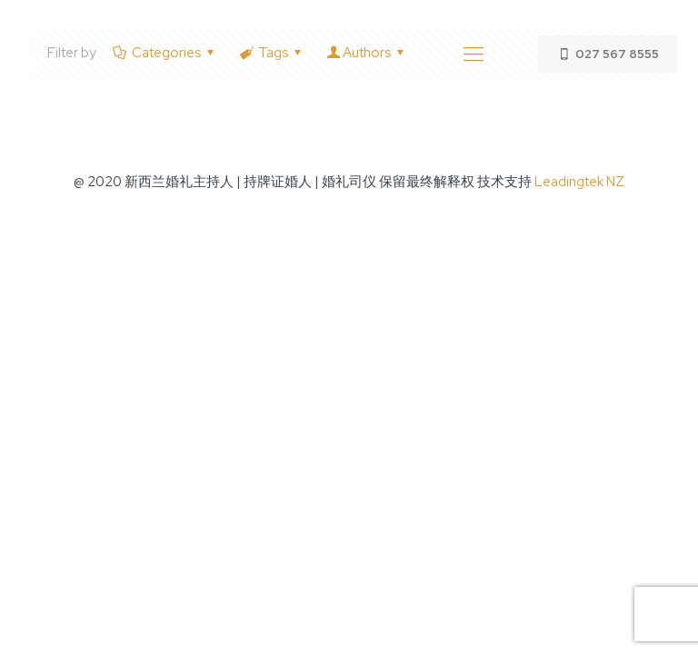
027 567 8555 (607, 54)
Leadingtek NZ (579, 182)
